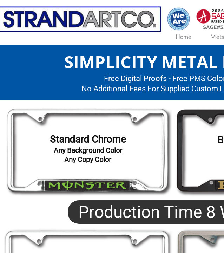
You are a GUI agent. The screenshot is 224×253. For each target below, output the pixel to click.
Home (184, 36)
